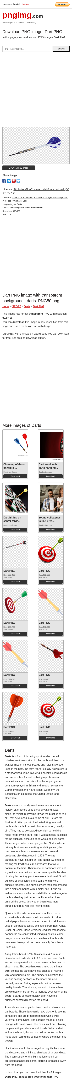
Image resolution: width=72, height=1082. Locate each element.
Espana (25, 4)
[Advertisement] (36, 90)
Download (15, 476)
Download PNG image (18, 168)
